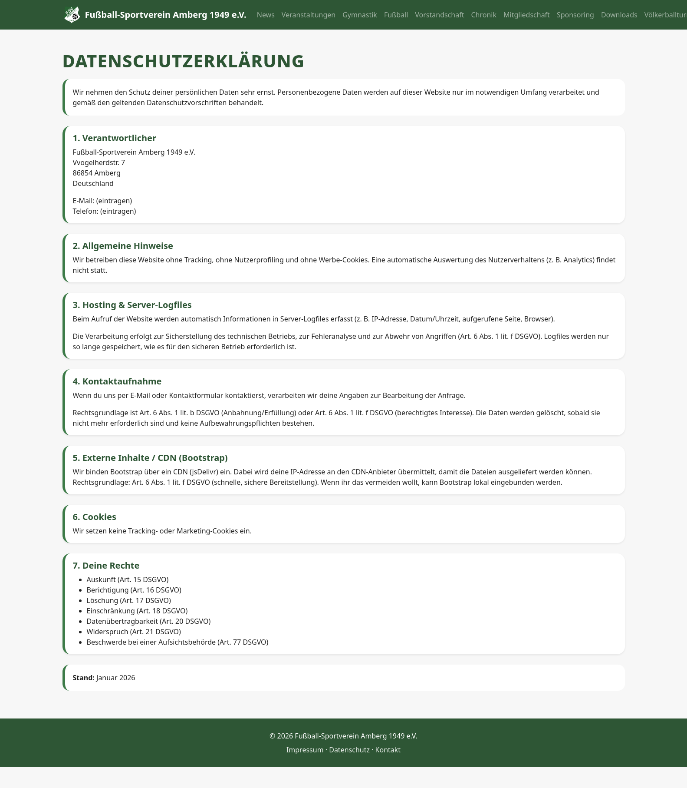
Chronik (484, 15)
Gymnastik (359, 15)
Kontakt (388, 750)
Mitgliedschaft (526, 15)
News (266, 15)
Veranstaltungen (308, 15)
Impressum (305, 750)
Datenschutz (349, 750)
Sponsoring (575, 15)
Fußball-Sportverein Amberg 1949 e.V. (154, 15)
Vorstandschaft (439, 15)
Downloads (619, 15)
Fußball (396, 15)
